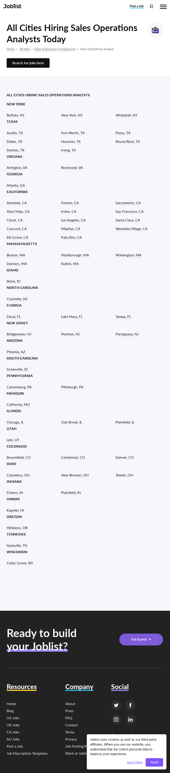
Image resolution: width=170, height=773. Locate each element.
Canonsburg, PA (19, 387)
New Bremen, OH (75, 475)
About (70, 703)
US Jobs (13, 718)
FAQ (68, 718)
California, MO (18, 404)
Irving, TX (68, 150)
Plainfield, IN (71, 492)
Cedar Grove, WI (20, 563)
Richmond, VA (72, 167)
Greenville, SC (18, 369)
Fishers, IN (15, 492)
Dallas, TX (14, 141)
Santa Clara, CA (128, 220)
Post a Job (15, 746)
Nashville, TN (17, 545)
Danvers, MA (17, 263)
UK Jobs (13, 725)
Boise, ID (13, 281)
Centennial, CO (73, 457)
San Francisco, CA (130, 211)
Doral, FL (14, 316)
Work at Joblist (77, 753)
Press (69, 711)
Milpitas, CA (70, 228)
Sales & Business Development (55, 49)
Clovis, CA (15, 220)
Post (137, 6)
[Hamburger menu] (163, 6)
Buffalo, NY (16, 115)
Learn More (135, 762)
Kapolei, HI (15, 510)
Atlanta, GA (16, 185)
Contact (71, 725)
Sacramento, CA (128, 203)
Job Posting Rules (79, 746)
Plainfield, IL (125, 422)
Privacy (71, 739)
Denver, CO (125, 457)
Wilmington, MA (128, 255)
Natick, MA (70, 263)
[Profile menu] (151, 6)
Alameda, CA (17, 203)
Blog (10, 711)
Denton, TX (15, 150)
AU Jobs (13, 739)
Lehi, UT (13, 440)
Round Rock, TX (128, 141)
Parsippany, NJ (127, 334)
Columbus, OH (18, 475)
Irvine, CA (68, 211)
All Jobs (24, 49)
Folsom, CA (70, 203)
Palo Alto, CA (71, 237)
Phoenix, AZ (16, 352)
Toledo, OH (124, 475)
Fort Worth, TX (73, 133)
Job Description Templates (27, 753)
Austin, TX (15, 133)
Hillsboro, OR (17, 528)
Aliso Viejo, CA (18, 211)
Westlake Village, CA (132, 228)
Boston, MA (16, 255)
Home (11, 49)
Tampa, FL (123, 316)
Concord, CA (17, 228)
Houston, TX (71, 141)
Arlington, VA (17, 167)
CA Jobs (13, 732)
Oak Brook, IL (71, 422)
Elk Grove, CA (17, 237)
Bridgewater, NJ (19, 334)
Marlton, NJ (70, 334)
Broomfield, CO (19, 457)
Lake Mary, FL (72, 316)
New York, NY (72, 115)
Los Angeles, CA (73, 220)
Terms (69, 732)
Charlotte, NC (17, 299)
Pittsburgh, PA (72, 387)
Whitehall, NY (126, 115)
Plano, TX (123, 133)
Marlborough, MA (75, 255)
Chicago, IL (15, 422)
